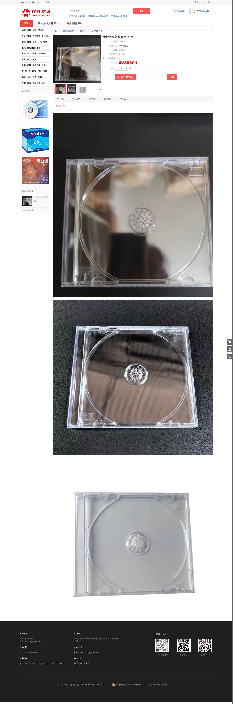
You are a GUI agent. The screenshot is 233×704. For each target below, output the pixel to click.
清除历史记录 (27, 210)
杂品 (44, 65)
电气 (24, 48)
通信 (38, 48)
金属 (24, 65)
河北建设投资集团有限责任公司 (71, 684)
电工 (24, 53)
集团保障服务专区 (48, 23)
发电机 (41, 30)
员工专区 (36, 36)
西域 (125, 16)
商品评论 (108, 99)
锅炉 (24, 30)
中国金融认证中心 (81, 663)
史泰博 (112, 16)
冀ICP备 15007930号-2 (158, 684)
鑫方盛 (119, 16)
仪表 (34, 53)
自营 (80, 16)
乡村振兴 (46, 36)
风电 (24, 59)
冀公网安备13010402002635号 (126, 684)
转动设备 (36, 83)
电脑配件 (83, 31)
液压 (34, 71)
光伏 (29, 59)
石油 (34, 30)
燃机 (34, 59)
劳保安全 (42, 53)
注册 (48, 2)
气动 (39, 71)
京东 (97, 16)
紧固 (24, 42)
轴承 (34, 42)
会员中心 (196, 2)
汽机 (29, 30)
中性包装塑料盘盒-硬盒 (41, 199)
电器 (29, 36)
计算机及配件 (69, 31)
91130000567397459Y (28, 652)
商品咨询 (124, 99)
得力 (85, 16)
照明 (29, 53)
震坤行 (91, 16)
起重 (24, 83)
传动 (45, 42)
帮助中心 (207, 2)
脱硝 (40, 77)
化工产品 (36, 65)
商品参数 (76, 99)
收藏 (172, 77)
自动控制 (31, 48)
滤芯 (45, 71)
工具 (40, 42)
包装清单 (92, 99)
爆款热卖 (104, 16)
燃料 (24, 77)
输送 (29, 83)
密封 (29, 42)
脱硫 (34, 77)
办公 (24, 36)
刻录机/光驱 (97, 31)
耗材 (29, 65)
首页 (26, 23)
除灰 (29, 77)
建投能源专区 (75, 23)
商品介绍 (60, 99)
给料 (44, 83)
